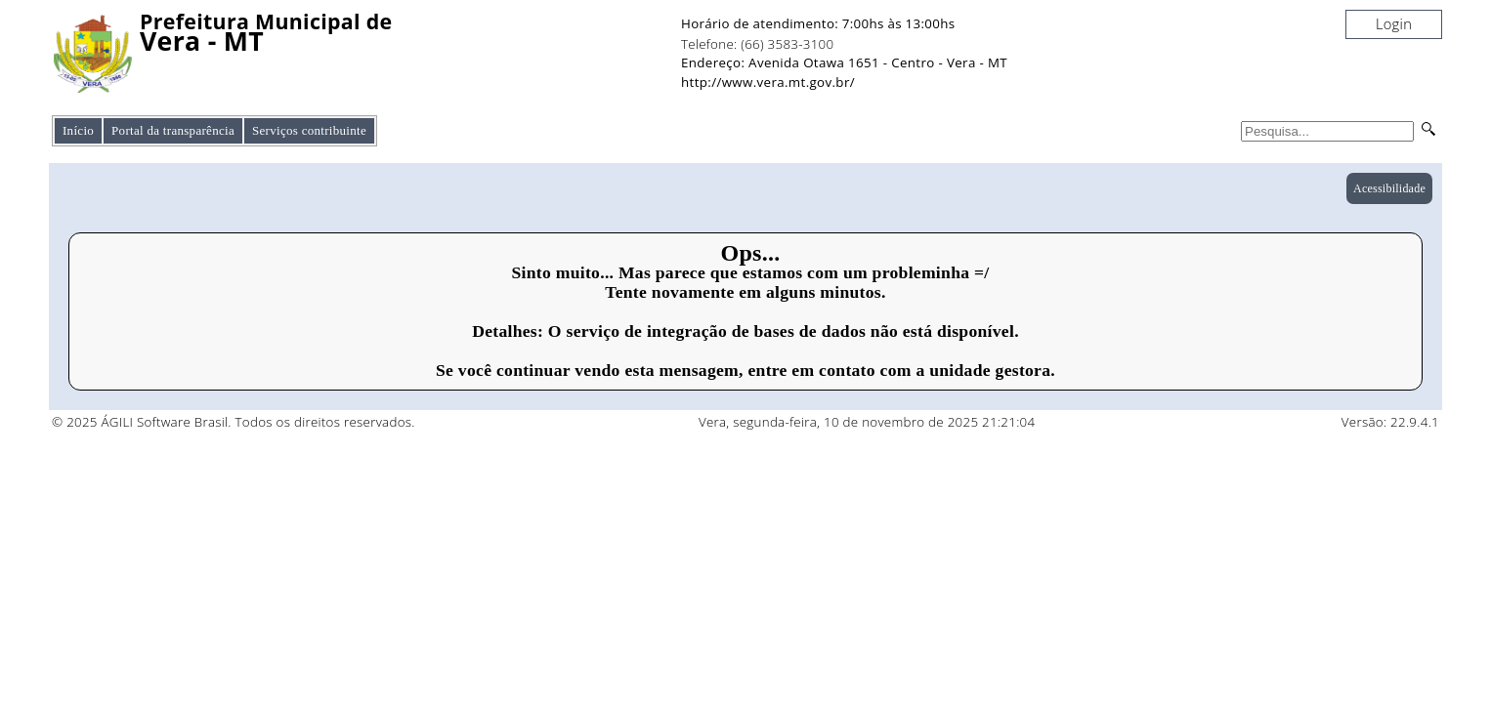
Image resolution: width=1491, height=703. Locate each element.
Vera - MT (202, 41)
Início (78, 130)
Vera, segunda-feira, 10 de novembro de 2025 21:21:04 (867, 422)
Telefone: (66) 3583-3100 (757, 44)
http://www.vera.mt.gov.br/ (768, 82)
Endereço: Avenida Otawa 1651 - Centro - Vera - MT (844, 62)
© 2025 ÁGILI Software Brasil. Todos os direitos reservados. (233, 422)
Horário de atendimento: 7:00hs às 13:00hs (818, 23)
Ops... (750, 253)
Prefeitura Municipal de (266, 22)
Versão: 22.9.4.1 (1390, 422)
